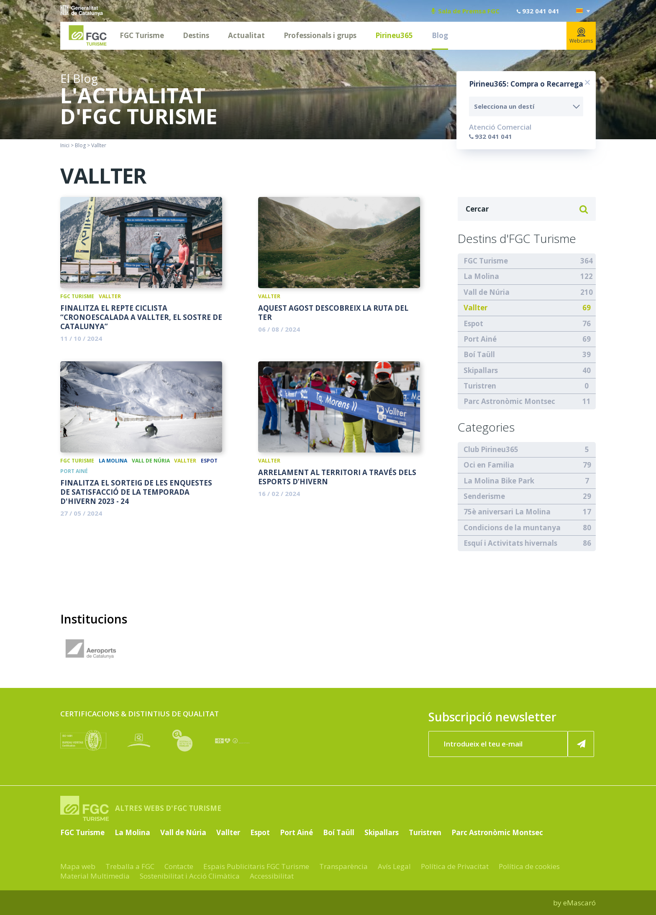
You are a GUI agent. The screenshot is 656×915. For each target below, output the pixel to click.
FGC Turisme (142, 35)
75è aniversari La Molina (507, 511)
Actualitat (246, 35)
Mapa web (77, 866)
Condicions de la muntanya (512, 527)
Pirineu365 (394, 35)
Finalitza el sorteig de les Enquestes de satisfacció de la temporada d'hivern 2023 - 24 (136, 492)
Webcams (581, 36)
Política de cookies (529, 866)
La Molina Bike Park (499, 481)
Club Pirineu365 (491, 449)
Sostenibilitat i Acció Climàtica (190, 876)
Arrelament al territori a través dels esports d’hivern (337, 477)
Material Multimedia (95, 876)
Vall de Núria (151, 461)
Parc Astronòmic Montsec (509, 401)
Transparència (343, 866)
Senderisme (484, 496)
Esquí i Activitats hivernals (510, 543)
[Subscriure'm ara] (581, 744)
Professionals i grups (320, 35)
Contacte (178, 866)
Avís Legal (394, 866)
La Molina (113, 461)
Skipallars (481, 370)
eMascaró (579, 902)
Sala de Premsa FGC (465, 11)
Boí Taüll (105, 471)
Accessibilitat (272, 876)
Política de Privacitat (455, 866)
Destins (196, 35)
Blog (440, 35)
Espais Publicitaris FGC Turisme (256, 866)
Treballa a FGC (129, 866)
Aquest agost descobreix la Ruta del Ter (333, 313)
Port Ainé (74, 471)
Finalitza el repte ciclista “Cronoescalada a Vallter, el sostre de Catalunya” (141, 317)
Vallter (110, 296)
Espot (209, 461)
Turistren (480, 386)
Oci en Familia (489, 465)
